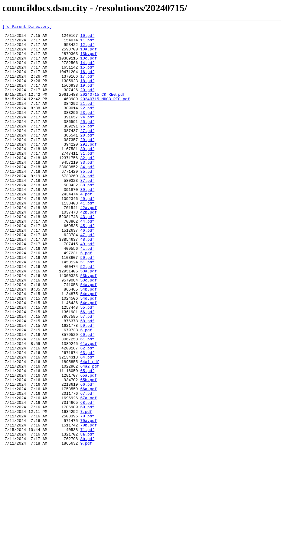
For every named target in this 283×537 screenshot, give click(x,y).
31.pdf (87, 179)
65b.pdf (88, 451)
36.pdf (87, 206)
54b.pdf (88, 342)
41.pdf (87, 239)
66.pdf (87, 456)
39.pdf (87, 223)
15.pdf (87, 76)
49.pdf (87, 288)
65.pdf (87, 440)
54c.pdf (88, 348)
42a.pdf (88, 244)
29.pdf (87, 163)
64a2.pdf (89, 435)
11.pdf (87, 43)
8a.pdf (87, 516)
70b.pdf (88, 505)
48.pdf (87, 282)
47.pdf (87, 277)
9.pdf (86, 527)
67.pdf (87, 467)
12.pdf (87, 49)
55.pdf (87, 364)
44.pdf (87, 261)
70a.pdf (88, 500)
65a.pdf (88, 446)
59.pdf (87, 386)
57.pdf (87, 375)
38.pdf (87, 217)
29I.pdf (88, 168)
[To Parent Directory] (27, 27)
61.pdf (87, 402)
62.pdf (87, 413)
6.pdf (86, 391)
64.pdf (87, 424)
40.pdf (87, 233)
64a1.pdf (89, 429)
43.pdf (87, 255)
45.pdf (87, 266)
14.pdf (87, 70)
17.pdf (87, 87)
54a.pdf (88, 337)
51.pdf (87, 310)
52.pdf (87, 315)
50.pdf (87, 304)
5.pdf (86, 299)
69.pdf (87, 484)
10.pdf (87, 38)
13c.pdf (88, 65)
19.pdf (87, 98)
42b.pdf (88, 250)
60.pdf (87, 397)
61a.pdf (88, 407)
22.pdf (87, 125)
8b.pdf (87, 522)
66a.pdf (88, 462)
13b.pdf (88, 60)
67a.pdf (88, 473)
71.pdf (87, 511)
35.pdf (87, 201)
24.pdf (87, 136)
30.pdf (87, 174)
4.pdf (86, 228)
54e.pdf (88, 359)
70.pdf (87, 494)
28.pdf (87, 157)
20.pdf (87, 103)
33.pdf (87, 190)
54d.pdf (88, 353)
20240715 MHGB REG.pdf (105, 114)
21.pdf (87, 119)
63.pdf (87, 418)
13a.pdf (88, 54)
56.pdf (87, 369)
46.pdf (87, 272)
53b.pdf (88, 326)
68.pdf (87, 478)
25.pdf (87, 141)
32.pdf (87, 185)
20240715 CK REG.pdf (102, 108)
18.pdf (87, 92)
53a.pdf (88, 320)
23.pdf (87, 130)
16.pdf (87, 81)
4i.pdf (87, 293)
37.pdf (87, 212)
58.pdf (87, 380)
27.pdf (87, 152)
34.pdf (87, 195)
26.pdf (87, 147)
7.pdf (86, 489)
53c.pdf (88, 331)
